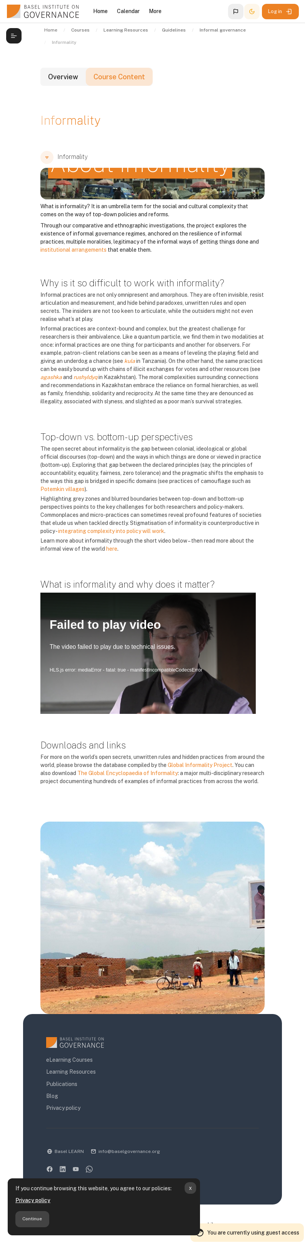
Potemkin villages (62, 489)
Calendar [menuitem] (128, 11)
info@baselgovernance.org (129, 1151)
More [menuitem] (155, 11)
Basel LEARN (69, 1151)
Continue (32, 1218)
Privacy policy (32, 1200)
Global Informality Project (200, 765)
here (111, 549)
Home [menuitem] (100, 11)
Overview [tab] (63, 77)
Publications (61, 1084)
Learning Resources (71, 1072)
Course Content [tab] (119, 77)
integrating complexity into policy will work (111, 531)
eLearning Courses (69, 1060)
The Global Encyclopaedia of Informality (127, 773)
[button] (235, 11)
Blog (52, 1096)
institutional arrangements (73, 250)
